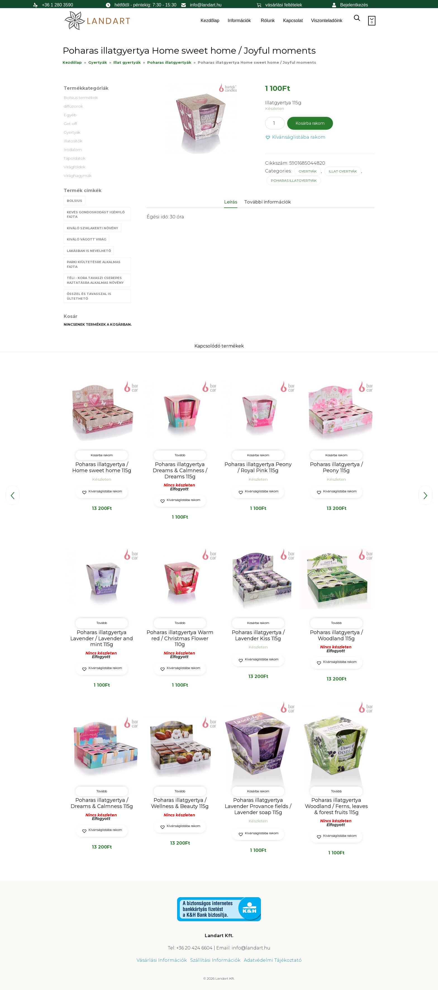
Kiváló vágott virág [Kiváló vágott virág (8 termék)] (86, 239)
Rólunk (268, 20)
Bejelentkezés (354, 5)
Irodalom (73, 149)
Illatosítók (73, 140)
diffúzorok (73, 106)
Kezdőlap (210, 20)
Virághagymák (78, 175)
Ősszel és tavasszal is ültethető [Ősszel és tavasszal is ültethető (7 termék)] (89, 296)
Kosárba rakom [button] (102, 455)
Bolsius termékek (81, 97)
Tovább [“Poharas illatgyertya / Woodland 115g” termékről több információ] (336, 623)
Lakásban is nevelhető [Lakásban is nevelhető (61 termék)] (89, 251)
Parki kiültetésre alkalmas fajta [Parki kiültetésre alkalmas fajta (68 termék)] (93, 264)
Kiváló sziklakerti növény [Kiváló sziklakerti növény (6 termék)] (92, 228)
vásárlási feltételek (283, 5)
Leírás (230, 202)
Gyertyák (97, 62)
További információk (267, 202)
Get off (70, 123)
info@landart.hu (206, 5)
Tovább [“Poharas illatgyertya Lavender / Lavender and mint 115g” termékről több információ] (101, 623)
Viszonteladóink (326, 20)
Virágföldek (74, 166)
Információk (239, 20)
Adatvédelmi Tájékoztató (273, 960)
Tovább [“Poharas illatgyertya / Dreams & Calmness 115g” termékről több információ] (101, 791)
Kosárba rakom (310, 123)
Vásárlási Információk (162, 960)
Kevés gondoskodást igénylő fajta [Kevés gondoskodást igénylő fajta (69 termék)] (96, 214)
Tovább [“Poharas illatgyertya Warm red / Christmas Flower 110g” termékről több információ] (180, 623)
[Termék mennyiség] (275, 123)
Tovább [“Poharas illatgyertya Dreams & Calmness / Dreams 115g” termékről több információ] (180, 455)
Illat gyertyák (127, 62)
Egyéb (70, 114)
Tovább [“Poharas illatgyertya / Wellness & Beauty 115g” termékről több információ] (180, 791)
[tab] (233, 202)
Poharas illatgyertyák (169, 62)
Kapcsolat (293, 20)
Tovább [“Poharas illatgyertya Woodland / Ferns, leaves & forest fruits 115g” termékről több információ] (336, 791)
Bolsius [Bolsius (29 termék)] (74, 201)
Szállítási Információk (215, 960)
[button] (295, 137)
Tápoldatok (74, 158)
